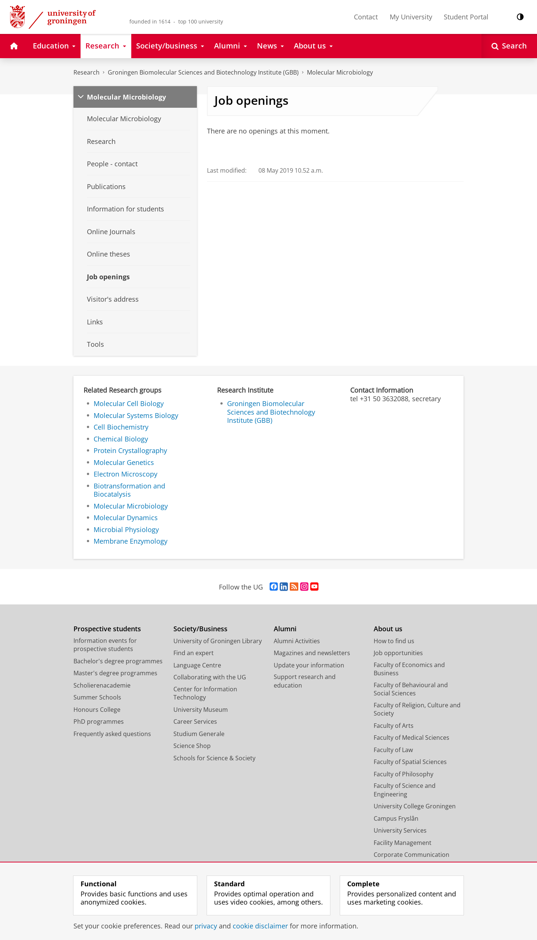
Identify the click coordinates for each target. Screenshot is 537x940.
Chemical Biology (121, 438)
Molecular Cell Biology (129, 403)
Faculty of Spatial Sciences (410, 762)
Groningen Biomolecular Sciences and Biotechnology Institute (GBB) (203, 72)
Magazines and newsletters (312, 653)
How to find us (394, 641)
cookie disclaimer (260, 925)
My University (411, 16)
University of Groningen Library (217, 641)
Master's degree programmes (115, 673)
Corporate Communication (411, 855)
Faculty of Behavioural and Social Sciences (411, 689)
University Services (400, 830)
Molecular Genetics (124, 462)
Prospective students (107, 629)
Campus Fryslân (396, 818)
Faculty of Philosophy (403, 774)
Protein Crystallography (130, 450)
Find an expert (193, 653)
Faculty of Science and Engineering (405, 790)
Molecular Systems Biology (136, 415)
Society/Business (200, 629)
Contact (366, 16)
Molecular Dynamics (126, 517)
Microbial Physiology (126, 529)
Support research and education (305, 681)
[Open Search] (509, 46)
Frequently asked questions (112, 734)
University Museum (200, 709)
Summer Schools (97, 697)
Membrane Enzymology (130, 541)
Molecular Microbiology (340, 72)
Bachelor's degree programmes (118, 661)
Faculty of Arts (394, 725)
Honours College (96, 709)
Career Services (195, 721)
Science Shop (192, 746)
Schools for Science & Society (214, 758)
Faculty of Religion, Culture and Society (417, 709)
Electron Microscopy (125, 473)
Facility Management (402, 843)
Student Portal (466, 16)
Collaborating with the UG (209, 677)
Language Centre (197, 665)
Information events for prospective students (105, 644)
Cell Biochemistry (121, 426)
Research (86, 72)
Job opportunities (398, 653)
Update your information (309, 665)
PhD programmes (98, 721)
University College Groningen (415, 806)
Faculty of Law (393, 750)
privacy (206, 925)
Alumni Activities (297, 641)
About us (388, 629)
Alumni (285, 629)
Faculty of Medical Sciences (411, 737)
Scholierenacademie (102, 685)
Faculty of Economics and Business (409, 669)
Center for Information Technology (205, 693)
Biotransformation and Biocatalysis (129, 490)
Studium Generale (198, 734)
